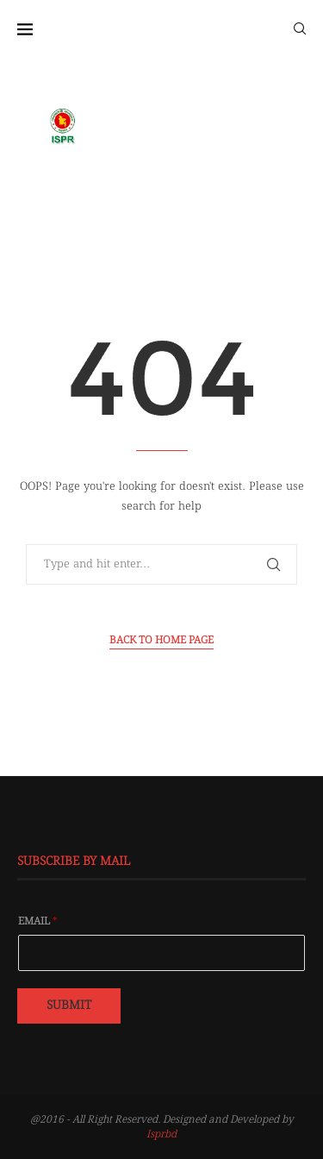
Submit (69, 1005)
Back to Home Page (161, 640)
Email (38, 922)
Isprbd (161, 1134)
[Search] (300, 27)
